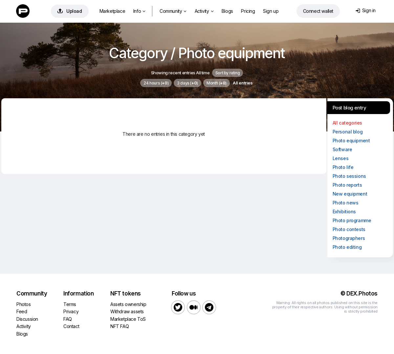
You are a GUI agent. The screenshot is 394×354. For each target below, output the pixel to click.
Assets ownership (128, 304)
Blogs (227, 11)
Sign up (270, 11)
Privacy (70, 311)
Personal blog (348, 131)
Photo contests (349, 229)
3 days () (187, 83)
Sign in (366, 10)
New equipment (350, 194)
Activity (204, 11)
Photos (23, 304)
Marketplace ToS (128, 319)
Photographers (349, 238)
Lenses (341, 158)
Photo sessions (349, 176)
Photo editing (347, 247)
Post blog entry (349, 108)
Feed (21, 311)
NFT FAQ (119, 326)
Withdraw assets (127, 311)
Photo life (343, 167)
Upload (69, 11)
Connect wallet (318, 11)
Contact (71, 326)
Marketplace (112, 11)
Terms (69, 304)
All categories (347, 123)
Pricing (248, 11)
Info (139, 11)
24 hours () (155, 83)
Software (342, 149)
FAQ (67, 319)
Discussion (27, 319)
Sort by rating (227, 72)
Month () (217, 83)
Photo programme (352, 220)
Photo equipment (351, 140)
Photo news (346, 202)
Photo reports (347, 185)
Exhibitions (344, 211)
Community (173, 11)
